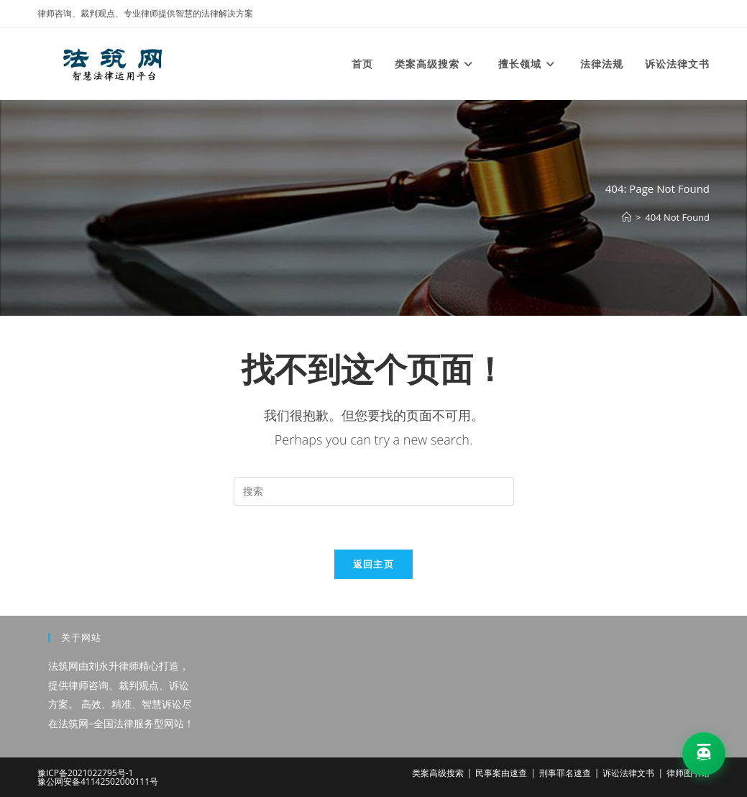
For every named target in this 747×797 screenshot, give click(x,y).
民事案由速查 (501, 773)
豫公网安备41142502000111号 (97, 781)
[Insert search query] (374, 491)
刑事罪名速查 (565, 773)
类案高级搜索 (438, 773)
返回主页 (373, 563)
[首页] (626, 217)
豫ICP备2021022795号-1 (85, 773)
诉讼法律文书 (628, 773)
